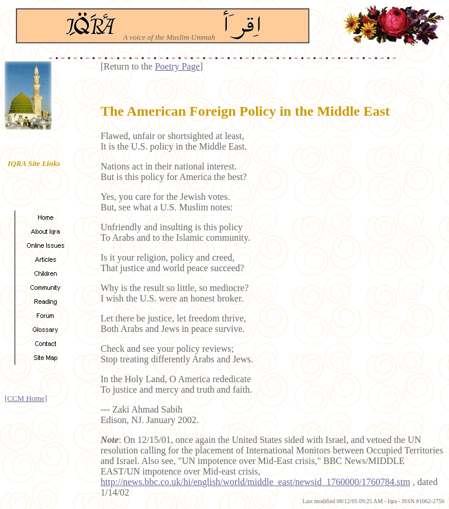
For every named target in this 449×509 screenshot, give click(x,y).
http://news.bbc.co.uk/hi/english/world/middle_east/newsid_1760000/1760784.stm (255, 482)
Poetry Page (177, 66)
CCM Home (25, 398)
